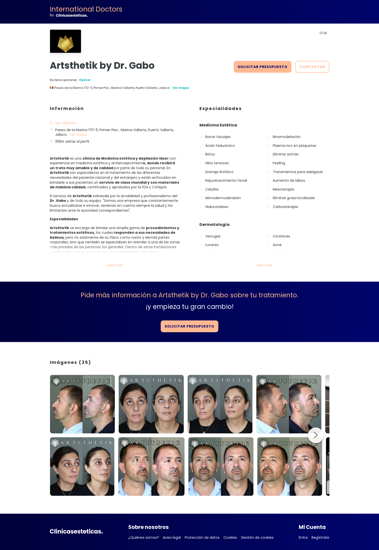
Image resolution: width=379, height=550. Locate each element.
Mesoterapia (283, 189)
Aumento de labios (289, 180)
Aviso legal (172, 537)
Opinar (85, 80)
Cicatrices (281, 236)
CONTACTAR (312, 66)
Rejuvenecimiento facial (226, 180)
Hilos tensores (217, 163)
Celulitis (212, 189)
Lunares (212, 244)
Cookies (230, 537)
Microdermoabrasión (223, 197)
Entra (303, 537)
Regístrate (320, 537)
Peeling (279, 163)
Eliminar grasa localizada (294, 197)
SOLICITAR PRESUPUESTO (263, 66)
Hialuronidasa (216, 206)
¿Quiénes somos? (143, 537)
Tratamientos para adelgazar (298, 171)
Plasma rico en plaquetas (294, 145)
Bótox (210, 154)
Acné (277, 244)
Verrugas (213, 236)
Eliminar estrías (286, 154)
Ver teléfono (66, 123)
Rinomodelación (287, 136)
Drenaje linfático (219, 171)
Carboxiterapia (285, 206)
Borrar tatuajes (218, 136)
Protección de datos (202, 537)
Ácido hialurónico (220, 145)
